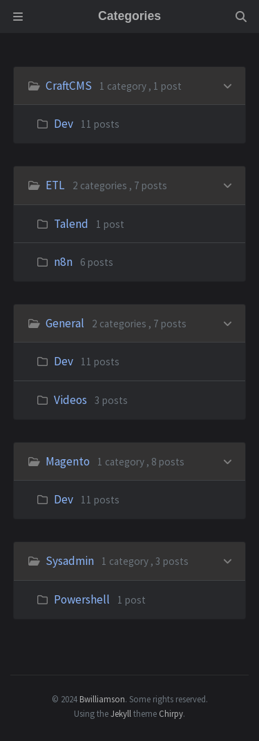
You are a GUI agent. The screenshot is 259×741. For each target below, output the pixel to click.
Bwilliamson (102, 698)
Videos (70, 399)
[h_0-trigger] (227, 84)
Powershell (82, 599)
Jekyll (121, 713)
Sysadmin (70, 560)
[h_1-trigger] (227, 184)
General (65, 323)
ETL (55, 185)
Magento (68, 461)
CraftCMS (69, 85)
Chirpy (171, 713)
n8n (63, 261)
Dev (63, 123)
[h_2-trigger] (227, 322)
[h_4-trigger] (227, 559)
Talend (71, 223)
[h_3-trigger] (227, 460)
